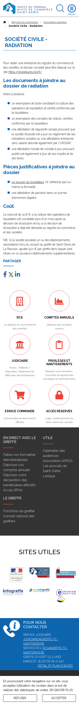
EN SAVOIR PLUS (61, 690)
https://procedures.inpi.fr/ (25, 72)
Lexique (49, 476)
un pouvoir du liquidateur (28, 182)
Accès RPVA (13, 490)
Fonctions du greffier (19, 511)
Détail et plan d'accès (55, 665)
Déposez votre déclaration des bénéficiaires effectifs (19, 480)
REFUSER (20, 698)
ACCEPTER (58, 698)
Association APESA (58, 461)
